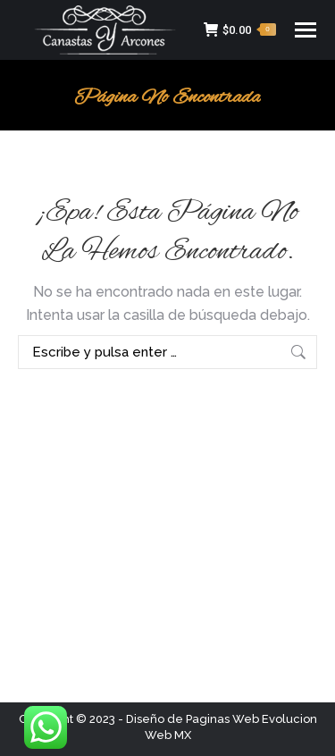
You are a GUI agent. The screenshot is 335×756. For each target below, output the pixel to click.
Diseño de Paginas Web (192, 719)
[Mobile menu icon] (305, 30)
